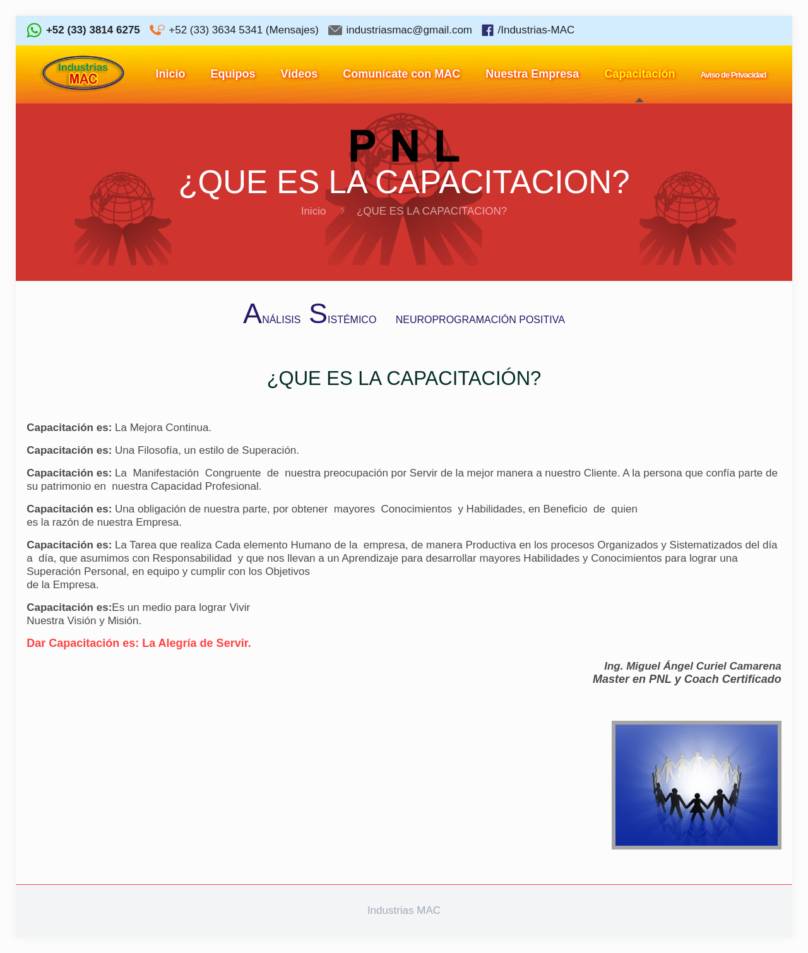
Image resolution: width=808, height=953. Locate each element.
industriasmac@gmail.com (409, 30)
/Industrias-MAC (535, 30)
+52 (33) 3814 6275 (93, 30)
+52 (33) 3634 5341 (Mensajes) (244, 30)
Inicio (313, 211)
